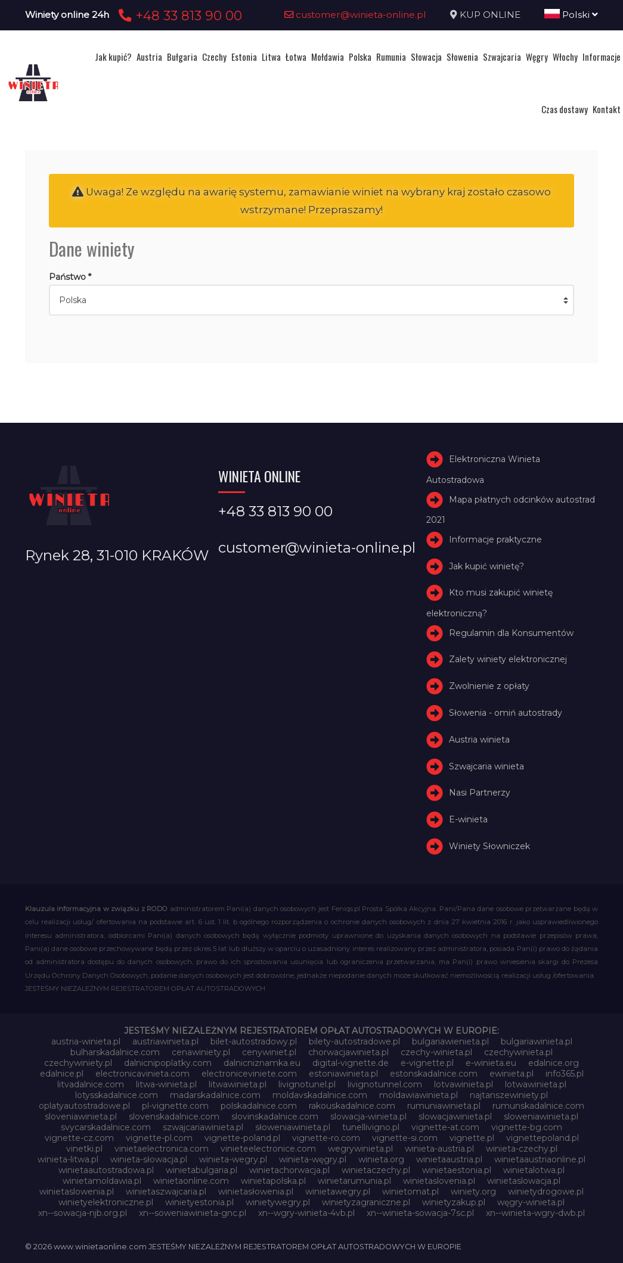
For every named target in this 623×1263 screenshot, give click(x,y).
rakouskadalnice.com (352, 1105)
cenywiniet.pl (269, 1052)
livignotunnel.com (385, 1084)
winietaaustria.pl (449, 1159)
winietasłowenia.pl (255, 1191)
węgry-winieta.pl (531, 1202)
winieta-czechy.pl (521, 1148)
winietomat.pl (410, 1191)
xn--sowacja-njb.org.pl (82, 1213)
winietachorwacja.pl (289, 1170)
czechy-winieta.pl (436, 1052)
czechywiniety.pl (78, 1063)
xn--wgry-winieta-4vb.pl (306, 1213)
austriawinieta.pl (165, 1041)
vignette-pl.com (159, 1138)
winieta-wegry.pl (233, 1159)
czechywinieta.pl (518, 1052)
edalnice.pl (61, 1073)
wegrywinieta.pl (360, 1148)
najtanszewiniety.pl (509, 1095)
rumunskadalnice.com (538, 1105)
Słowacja (426, 56)
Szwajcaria (502, 56)
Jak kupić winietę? (486, 566)
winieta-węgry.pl (312, 1159)
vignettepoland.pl (542, 1138)
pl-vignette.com (175, 1105)
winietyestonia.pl (199, 1202)
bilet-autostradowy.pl (253, 1041)
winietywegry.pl (278, 1202)
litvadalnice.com (90, 1084)
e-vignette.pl (427, 1063)
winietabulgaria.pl (201, 1170)
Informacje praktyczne (495, 539)
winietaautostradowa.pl (106, 1170)
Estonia (244, 56)
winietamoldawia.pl (102, 1180)
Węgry (537, 56)
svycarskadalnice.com (106, 1127)
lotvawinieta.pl (463, 1084)
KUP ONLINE (490, 14)
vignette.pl (472, 1138)
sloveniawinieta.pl (81, 1116)
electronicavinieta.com (142, 1073)
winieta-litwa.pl (68, 1159)
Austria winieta (479, 739)
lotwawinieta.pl (535, 1084)
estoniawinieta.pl (343, 1073)
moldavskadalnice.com (319, 1095)
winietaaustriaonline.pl (539, 1159)
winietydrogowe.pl (546, 1191)
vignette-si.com (405, 1138)
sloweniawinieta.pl (541, 1116)
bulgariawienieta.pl (450, 1041)
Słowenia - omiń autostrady (505, 712)
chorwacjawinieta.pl (348, 1052)
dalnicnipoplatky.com (168, 1063)
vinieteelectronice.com (268, 1148)
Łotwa (296, 56)
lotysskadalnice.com (116, 1095)
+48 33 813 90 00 (178, 15)
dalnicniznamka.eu (262, 1063)
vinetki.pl (84, 1148)
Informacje (601, 56)
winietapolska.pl (273, 1180)
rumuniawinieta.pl (444, 1105)
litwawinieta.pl (237, 1084)
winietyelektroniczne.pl (105, 1202)
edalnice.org (553, 1063)
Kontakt (607, 109)
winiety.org (473, 1191)
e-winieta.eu (491, 1063)
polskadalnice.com (259, 1105)
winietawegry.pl (337, 1191)
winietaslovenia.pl (439, 1180)
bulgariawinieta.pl (536, 1041)
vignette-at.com (445, 1127)
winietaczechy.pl (376, 1170)
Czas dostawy (564, 109)
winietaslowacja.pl (523, 1180)
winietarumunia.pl (354, 1180)
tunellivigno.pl (370, 1127)
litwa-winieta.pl (166, 1084)
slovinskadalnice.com (274, 1116)
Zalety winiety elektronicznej (508, 659)
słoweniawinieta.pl (292, 1127)
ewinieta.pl (511, 1073)
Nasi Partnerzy (479, 792)
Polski (571, 14)
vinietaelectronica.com (161, 1148)
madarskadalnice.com (215, 1095)
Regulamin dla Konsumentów (511, 633)
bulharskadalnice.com (115, 1052)
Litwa (271, 56)
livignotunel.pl (307, 1084)
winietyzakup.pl (453, 1202)
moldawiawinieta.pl (418, 1095)
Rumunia (391, 56)
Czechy (214, 56)
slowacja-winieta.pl (368, 1116)
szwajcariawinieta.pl (203, 1127)
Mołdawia (327, 56)
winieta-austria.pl (439, 1148)
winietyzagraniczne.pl (366, 1202)
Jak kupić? (113, 56)
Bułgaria (182, 56)
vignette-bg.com (526, 1127)
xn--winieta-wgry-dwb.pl (535, 1213)
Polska (360, 56)
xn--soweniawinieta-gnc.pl (192, 1213)
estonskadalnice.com (434, 1073)
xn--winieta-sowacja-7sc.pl (420, 1213)
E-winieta (468, 819)
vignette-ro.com (326, 1138)
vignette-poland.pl (242, 1138)
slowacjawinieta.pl (455, 1116)
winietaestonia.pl (456, 1170)
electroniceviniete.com (249, 1073)
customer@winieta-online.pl (355, 14)
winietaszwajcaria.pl (166, 1191)
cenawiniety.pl (201, 1052)
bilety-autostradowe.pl (354, 1041)
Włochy (565, 56)
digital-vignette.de (350, 1063)
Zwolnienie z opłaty (489, 686)
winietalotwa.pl (534, 1170)
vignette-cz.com (79, 1138)
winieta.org (381, 1159)
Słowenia (462, 56)
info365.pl (564, 1073)
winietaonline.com (191, 1180)
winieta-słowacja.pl (148, 1159)
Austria (149, 56)
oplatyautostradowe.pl (84, 1105)
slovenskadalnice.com (174, 1116)
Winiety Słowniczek (489, 846)
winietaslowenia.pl (76, 1191)
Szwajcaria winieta (486, 766)
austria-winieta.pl (85, 1041)
